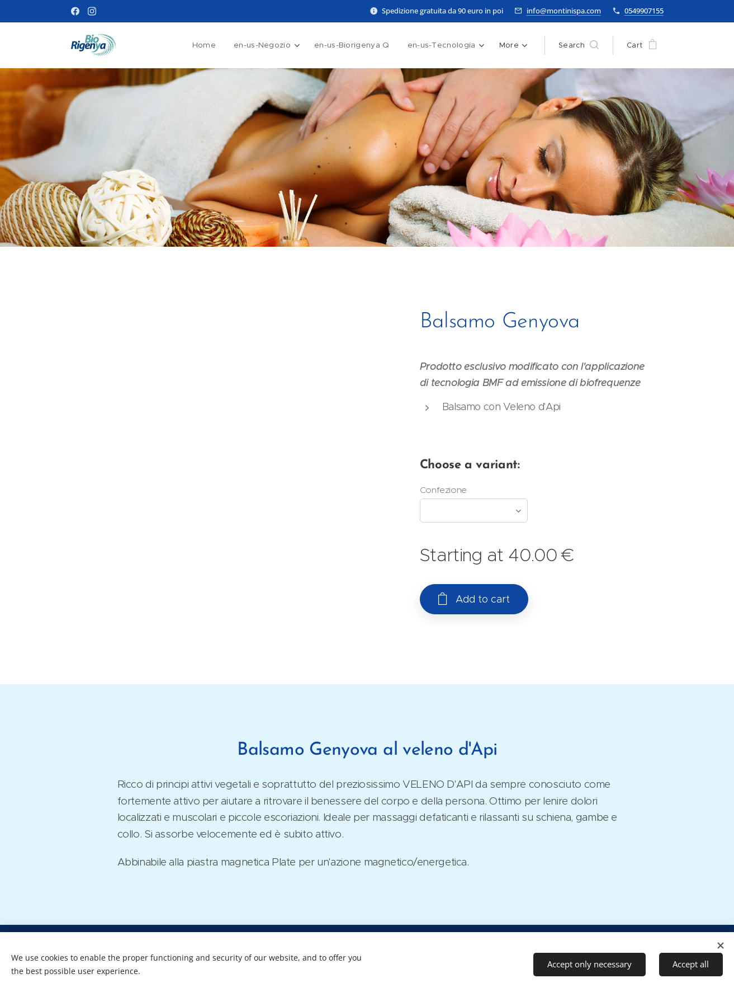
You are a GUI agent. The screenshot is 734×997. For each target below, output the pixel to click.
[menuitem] (208, 45)
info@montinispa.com (564, 11)
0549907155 (644, 11)
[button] (578, 45)
